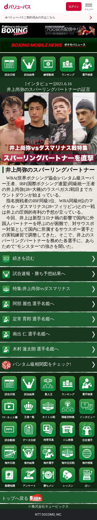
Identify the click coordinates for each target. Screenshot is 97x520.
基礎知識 (9, 484)
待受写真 (48, 438)
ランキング (68, 73)
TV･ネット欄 (9, 416)
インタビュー (87, 415)
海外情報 (87, 461)
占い (87, 484)
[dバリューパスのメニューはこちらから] (88, 7)
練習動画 (48, 73)
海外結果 (29, 461)
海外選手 (48, 461)
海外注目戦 (68, 461)
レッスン (68, 484)
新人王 (48, 393)
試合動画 (9, 439)
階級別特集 (68, 415)
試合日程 (9, 73)
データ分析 (29, 439)
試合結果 (29, 73)
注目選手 (87, 439)
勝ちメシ (48, 484)
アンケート (29, 484)
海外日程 (9, 461)
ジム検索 (68, 438)
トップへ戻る (22, 498)
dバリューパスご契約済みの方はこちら (30, 17)
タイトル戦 (48, 415)
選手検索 (87, 73)
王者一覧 (29, 415)
